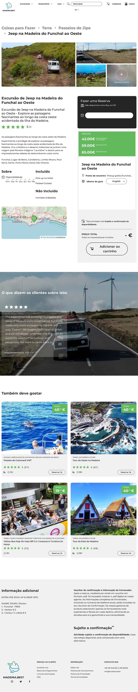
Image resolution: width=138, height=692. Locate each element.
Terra (47, 28)
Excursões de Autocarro (53, 538)
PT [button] (76, 10)
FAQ (39, 677)
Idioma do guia (92, 181)
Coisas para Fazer (18, 28)
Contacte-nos (42, 668)
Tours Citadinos (17, 538)
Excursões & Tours (87, 457)
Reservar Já (57, 472)
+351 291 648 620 (111, 668)
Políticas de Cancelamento (82, 671)
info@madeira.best (112, 671)
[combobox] (116, 181)
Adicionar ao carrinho (105, 249)
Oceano (7, 457)
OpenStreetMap (49, 237)
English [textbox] (116, 181)
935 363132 (123, 668)
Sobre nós (75, 668)
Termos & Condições (79, 677)
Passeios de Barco (51, 457)
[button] (32, 4)
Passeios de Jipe (75, 28)
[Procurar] (86, 4)
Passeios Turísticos (33, 538)
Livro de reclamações (46, 674)
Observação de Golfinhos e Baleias (26, 457)
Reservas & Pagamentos (47, 671)
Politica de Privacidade (80, 674)
